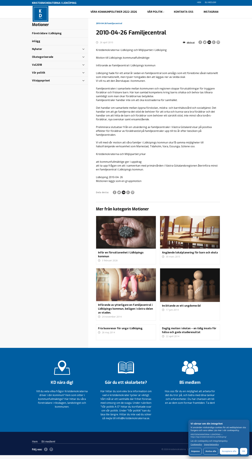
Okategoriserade (42, 60)
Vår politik (154, 13)
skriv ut (189, 46)
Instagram (211, 13)
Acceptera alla (229, 451)
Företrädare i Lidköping (47, 37)
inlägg (36, 45)
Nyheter (37, 52)
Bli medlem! (210, 2)
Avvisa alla (210, 451)
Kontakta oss (183, 13)
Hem (199, 2)
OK (243, 451)
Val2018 (37, 68)
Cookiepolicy (196, 444)
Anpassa (195, 451)
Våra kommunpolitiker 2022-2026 (113, 13)
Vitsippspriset (41, 84)
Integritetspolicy (211, 444)
